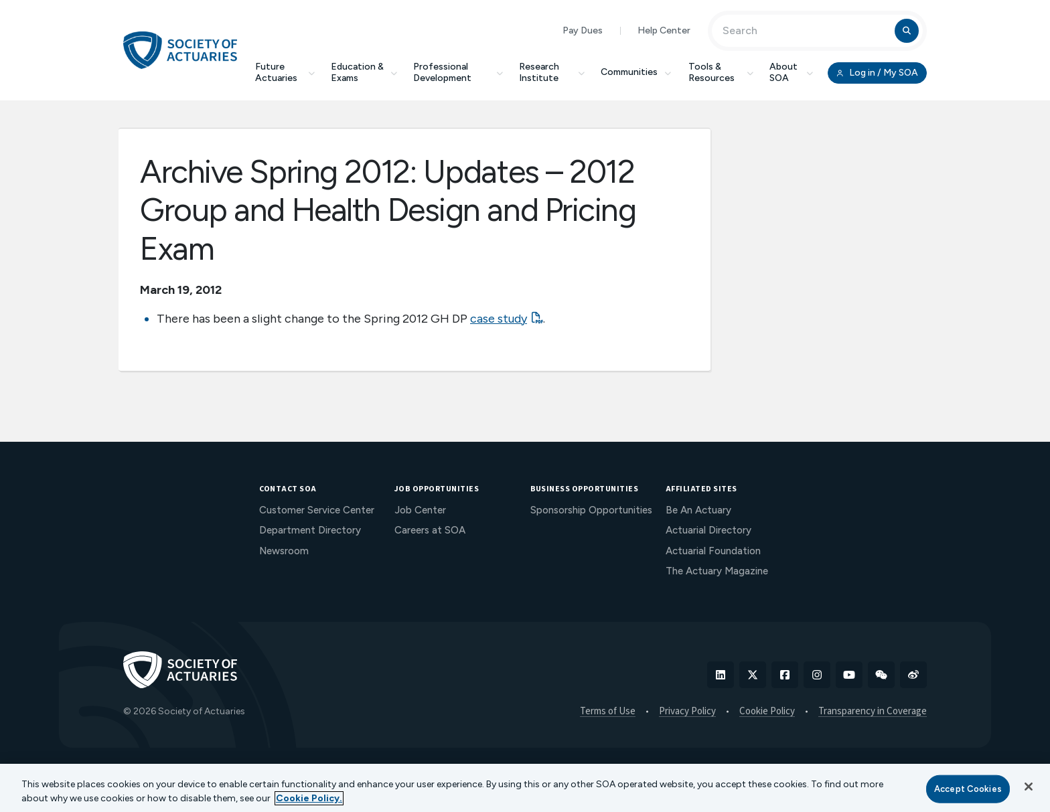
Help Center (664, 30)
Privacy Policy (687, 712)
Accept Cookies (968, 789)
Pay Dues (582, 30)
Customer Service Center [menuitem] (316, 510)
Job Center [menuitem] (420, 510)
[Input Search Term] (805, 31)
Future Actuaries (285, 72)
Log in (877, 73)
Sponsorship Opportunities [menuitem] (591, 510)
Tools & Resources (720, 72)
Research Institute (552, 72)
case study (498, 318)
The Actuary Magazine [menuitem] (717, 571)
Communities (637, 72)
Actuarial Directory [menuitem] (708, 530)
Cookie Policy (767, 712)
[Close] (1028, 786)
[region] (525, 788)
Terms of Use (607, 712)
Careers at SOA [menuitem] (429, 530)
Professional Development (458, 72)
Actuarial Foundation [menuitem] (713, 551)
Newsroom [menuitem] (284, 551)
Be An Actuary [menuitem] (698, 510)
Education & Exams (364, 72)
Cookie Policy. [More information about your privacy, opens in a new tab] (309, 798)
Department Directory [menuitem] (310, 530)
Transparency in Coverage (872, 712)
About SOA (791, 72)
